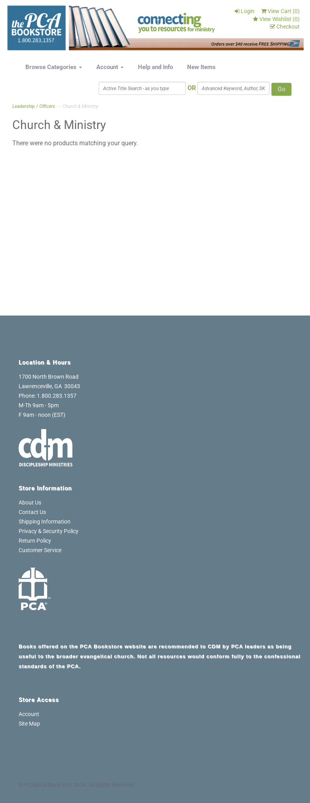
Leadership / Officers (33, 106)
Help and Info (155, 67)
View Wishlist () (276, 19)
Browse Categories (53, 67)
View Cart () (280, 11)
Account (110, 67)
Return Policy (35, 540)
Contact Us (32, 512)
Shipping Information (45, 521)
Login (245, 11)
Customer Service (40, 550)
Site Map (29, 723)
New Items (201, 67)
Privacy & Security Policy (48, 531)
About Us (30, 502)
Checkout (285, 26)
